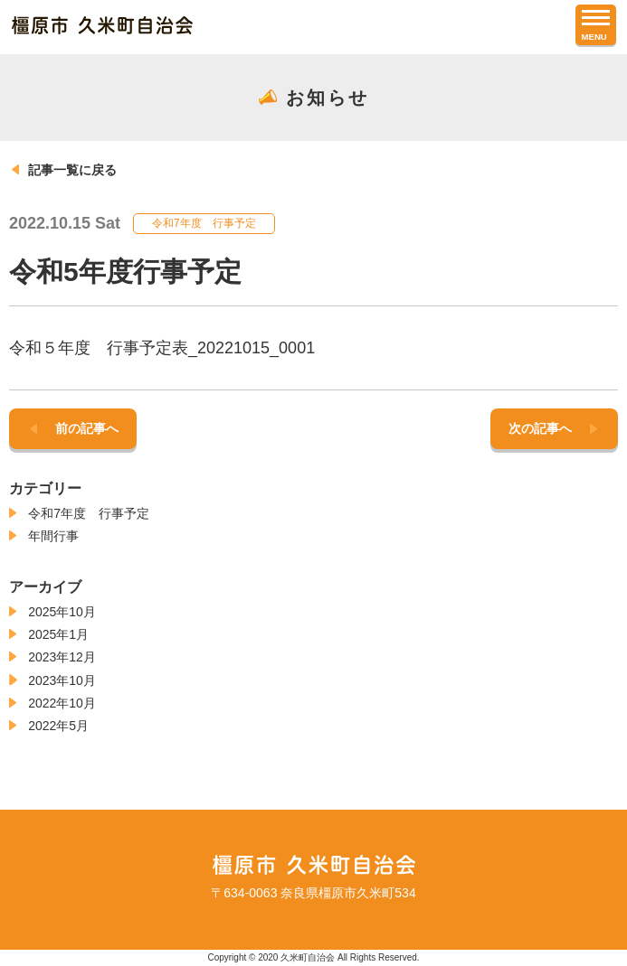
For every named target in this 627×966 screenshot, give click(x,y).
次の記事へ (540, 428)
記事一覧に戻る (72, 170)
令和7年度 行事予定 (88, 513)
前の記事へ (87, 428)
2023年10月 (62, 680)
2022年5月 (58, 725)
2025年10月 (62, 612)
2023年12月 (62, 657)
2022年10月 (62, 703)
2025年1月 (58, 634)
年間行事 (53, 536)
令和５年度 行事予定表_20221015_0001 (162, 348)
